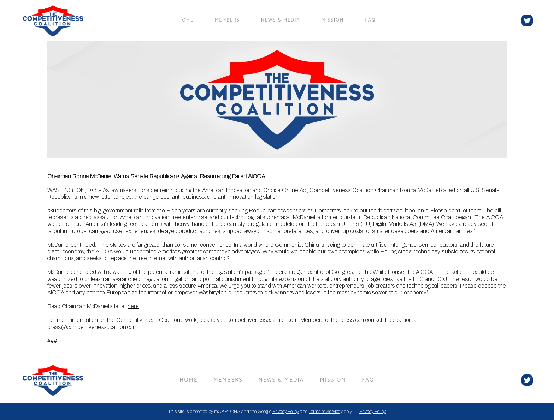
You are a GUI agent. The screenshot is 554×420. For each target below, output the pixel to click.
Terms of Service (324, 411)
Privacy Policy (285, 411)
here (133, 306)
